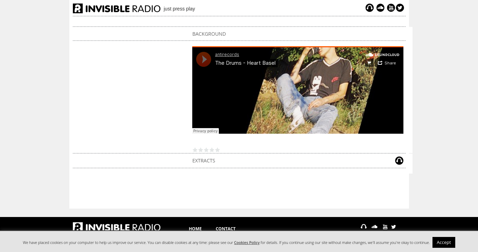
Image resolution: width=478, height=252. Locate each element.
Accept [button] (444, 242)
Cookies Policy (247, 242)
